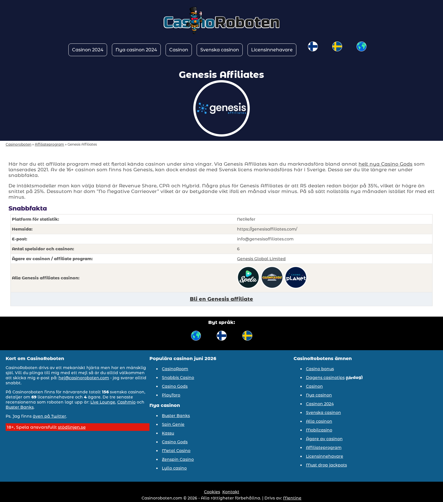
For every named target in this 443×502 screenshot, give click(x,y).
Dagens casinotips (325, 377)
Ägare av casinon (324, 438)
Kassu (168, 433)
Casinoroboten (18, 144)
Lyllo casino (174, 468)
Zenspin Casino (178, 459)
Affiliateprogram (49, 144)
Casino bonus (320, 368)
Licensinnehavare (272, 49)
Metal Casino (176, 450)
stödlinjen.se (72, 427)
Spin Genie (173, 424)
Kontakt (230, 491)
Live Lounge (102, 402)
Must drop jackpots (326, 465)
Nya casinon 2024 (136, 49)
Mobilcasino (319, 430)
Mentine (292, 498)
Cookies (212, 491)
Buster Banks (20, 407)
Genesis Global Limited (261, 258)
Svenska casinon (219, 49)
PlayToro (171, 395)
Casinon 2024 (87, 49)
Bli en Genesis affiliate (221, 299)
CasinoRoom (175, 368)
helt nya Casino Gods (385, 164)
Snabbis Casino (178, 377)
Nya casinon (319, 395)
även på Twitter (49, 416)
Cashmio (126, 402)
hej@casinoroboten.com (83, 377)
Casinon (178, 49)
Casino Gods (175, 386)
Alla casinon (319, 421)
